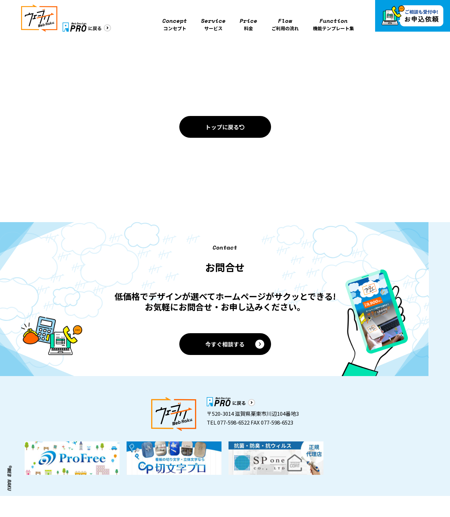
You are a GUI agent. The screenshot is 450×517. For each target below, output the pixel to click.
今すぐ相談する (235, 344)
